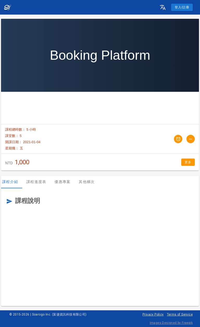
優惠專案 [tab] (65, 182)
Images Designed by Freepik (171, 323)
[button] (163, 7)
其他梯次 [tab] (90, 182)
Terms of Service (180, 314)
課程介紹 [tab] (13, 182)
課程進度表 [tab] (39, 182)
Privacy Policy (153, 314)
